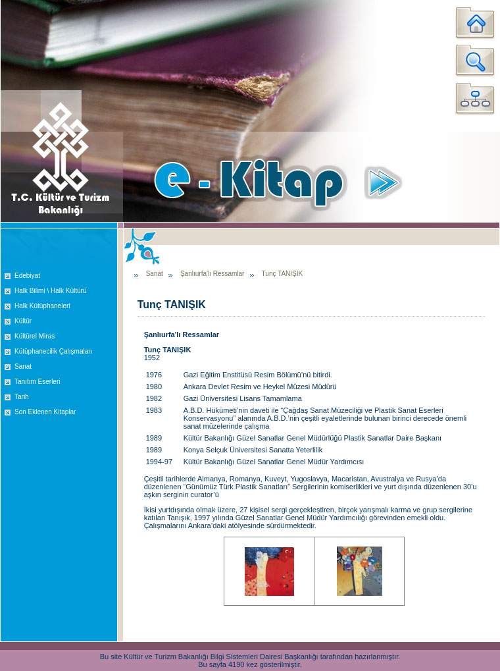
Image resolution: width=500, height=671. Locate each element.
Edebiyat (27, 275)
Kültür (23, 321)
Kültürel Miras (34, 336)
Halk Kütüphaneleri (42, 305)
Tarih (21, 396)
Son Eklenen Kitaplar (45, 412)
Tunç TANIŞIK (282, 273)
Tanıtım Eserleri (37, 381)
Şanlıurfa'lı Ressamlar (212, 273)
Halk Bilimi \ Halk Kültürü (50, 290)
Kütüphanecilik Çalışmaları (53, 351)
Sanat (23, 366)
